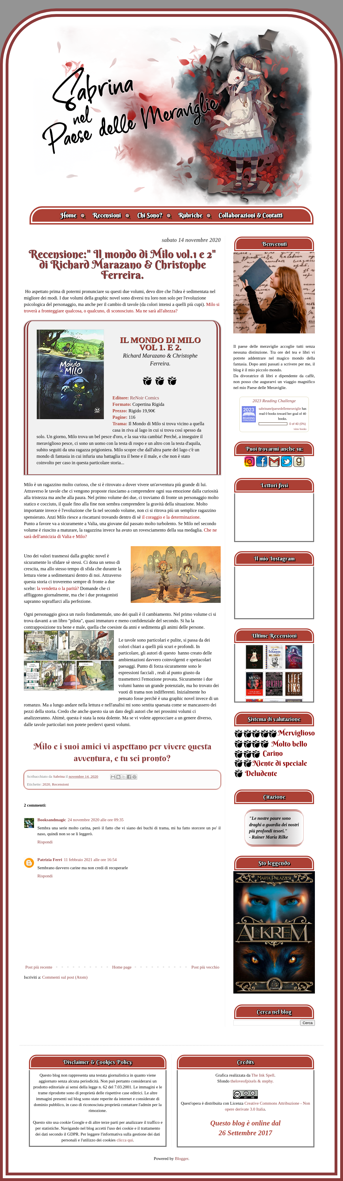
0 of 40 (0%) (297, 423)
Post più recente (38, 967)
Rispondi (45, 842)
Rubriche (195, 215)
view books (300, 429)
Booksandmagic (51, 820)
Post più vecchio (205, 967)
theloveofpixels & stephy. (252, 1081)
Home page (122, 967)
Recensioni (111, 215)
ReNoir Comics (144, 397)
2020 (46, 784)
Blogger (181, 1158)
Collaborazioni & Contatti (250, 215)
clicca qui (125, 1140)
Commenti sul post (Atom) (64, 977)
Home (73, 215)
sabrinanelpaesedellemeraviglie (280, 409)
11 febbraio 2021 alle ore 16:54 (90, 859)
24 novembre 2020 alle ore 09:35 (96, 820)
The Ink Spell (262, 1075)
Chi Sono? (154, 215)
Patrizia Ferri (49, 859)
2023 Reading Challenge (274, 400)
